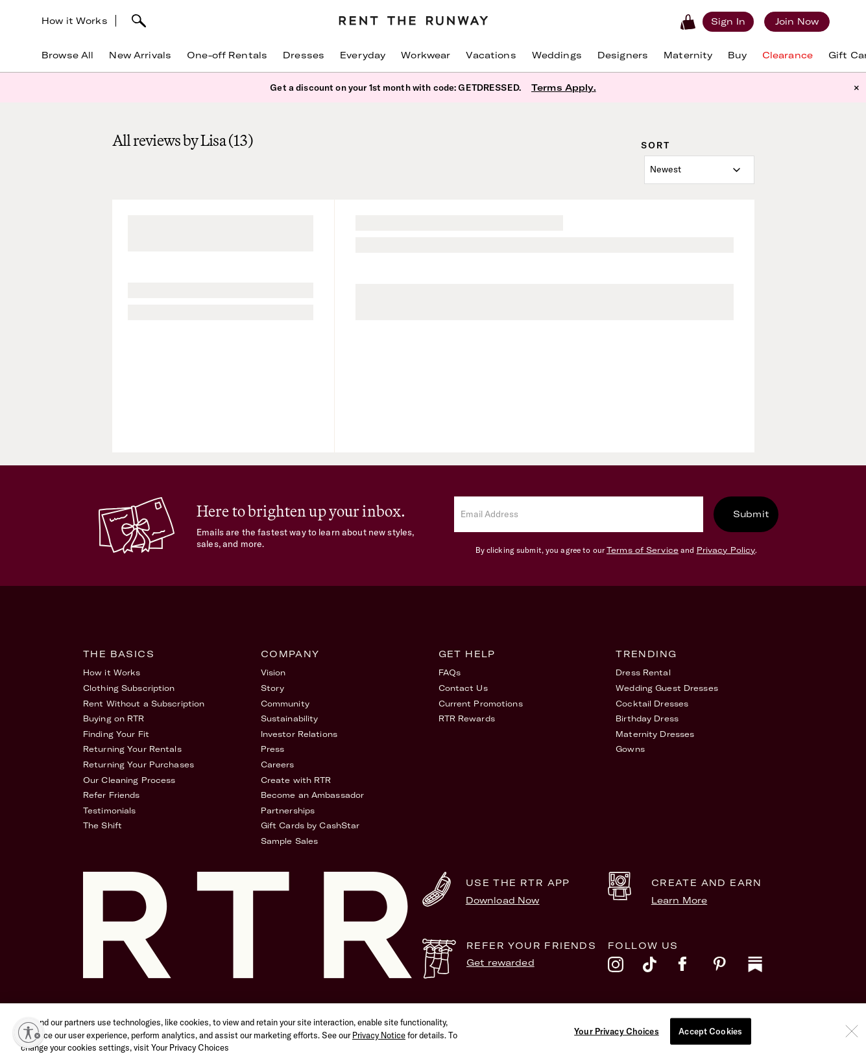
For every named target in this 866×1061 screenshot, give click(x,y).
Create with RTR (296, 780)
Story (273, 688)
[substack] (765, 968)
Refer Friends (111, 795)
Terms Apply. (563, 87)
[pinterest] (730, 968)
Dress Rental (643, 672)
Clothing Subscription (129, 688)
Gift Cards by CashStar (310, 825)
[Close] (852, 1035)
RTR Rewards (467, 718)
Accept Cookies (710, 1036)
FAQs (450, 672)
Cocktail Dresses (652, 703)
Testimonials (109, 810)
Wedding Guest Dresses (667, 688)
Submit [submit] (751, 514)
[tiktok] (660, 968)
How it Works (75, 21)
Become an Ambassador (312, 795)
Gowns (630, 749)
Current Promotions (481, 703)
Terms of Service (643, 550)
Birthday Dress (647, 718)
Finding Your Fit (116, 734)
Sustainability (290, 718)
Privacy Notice (378, 1039)
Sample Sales (289, 841)
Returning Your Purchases (138, 764)
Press (273, 749)
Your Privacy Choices (616, 1036)
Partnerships (288, 810)
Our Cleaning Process (129, 780)
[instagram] (625, 968)
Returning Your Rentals (132, 749)
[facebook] (695, 968)
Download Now (503, 900)
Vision (273, 672)
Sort (655, 145)
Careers (278, 764)
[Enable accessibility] (28, 1032)
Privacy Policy (726, 550)
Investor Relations (299, 734)
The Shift (102, 825)
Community (285, 703)
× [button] (857, 87)
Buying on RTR (114, 718)
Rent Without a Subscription (143, 703)
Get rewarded (500, 962)
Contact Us (463, 688)
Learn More (679, 900)
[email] (578, 514)
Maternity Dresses (655, 734)
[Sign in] (728, 21)
